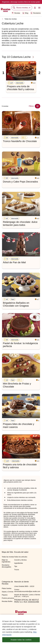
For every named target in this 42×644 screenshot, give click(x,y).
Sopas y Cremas (7, 592)
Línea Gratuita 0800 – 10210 (24, 586)
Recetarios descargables (6, 566)
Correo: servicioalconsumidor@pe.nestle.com (27, 590)
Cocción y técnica (20, 560)
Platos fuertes (6, 588)
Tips (15, 566)
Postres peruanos (8, 598)
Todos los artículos (20, 557)
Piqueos (5, 595)
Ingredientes (18, 563)
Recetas (16, 13)
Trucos (16, 569)
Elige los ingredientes (6, 561)
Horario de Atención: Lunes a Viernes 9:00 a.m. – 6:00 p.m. (27, 595)
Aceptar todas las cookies (21, 641)
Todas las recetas (10, 19)
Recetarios (36, 13)
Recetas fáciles (7, 601)
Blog (25, 13)
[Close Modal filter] (37, 106)
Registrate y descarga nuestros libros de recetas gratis (21, 2)
